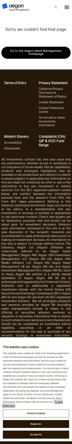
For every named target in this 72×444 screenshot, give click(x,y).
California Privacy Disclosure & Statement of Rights (52, 92)
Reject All (36, 424)
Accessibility (13, 142)
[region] (36, 389)
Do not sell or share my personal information (52, 121)
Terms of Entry (15, 83)
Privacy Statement (53, 83)
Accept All (36, 434)
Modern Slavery (16, 136)
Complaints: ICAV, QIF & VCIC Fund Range (52, 140)
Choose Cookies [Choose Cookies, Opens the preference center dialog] (36, 413)
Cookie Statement (51, 102)
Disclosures (12, 148)
